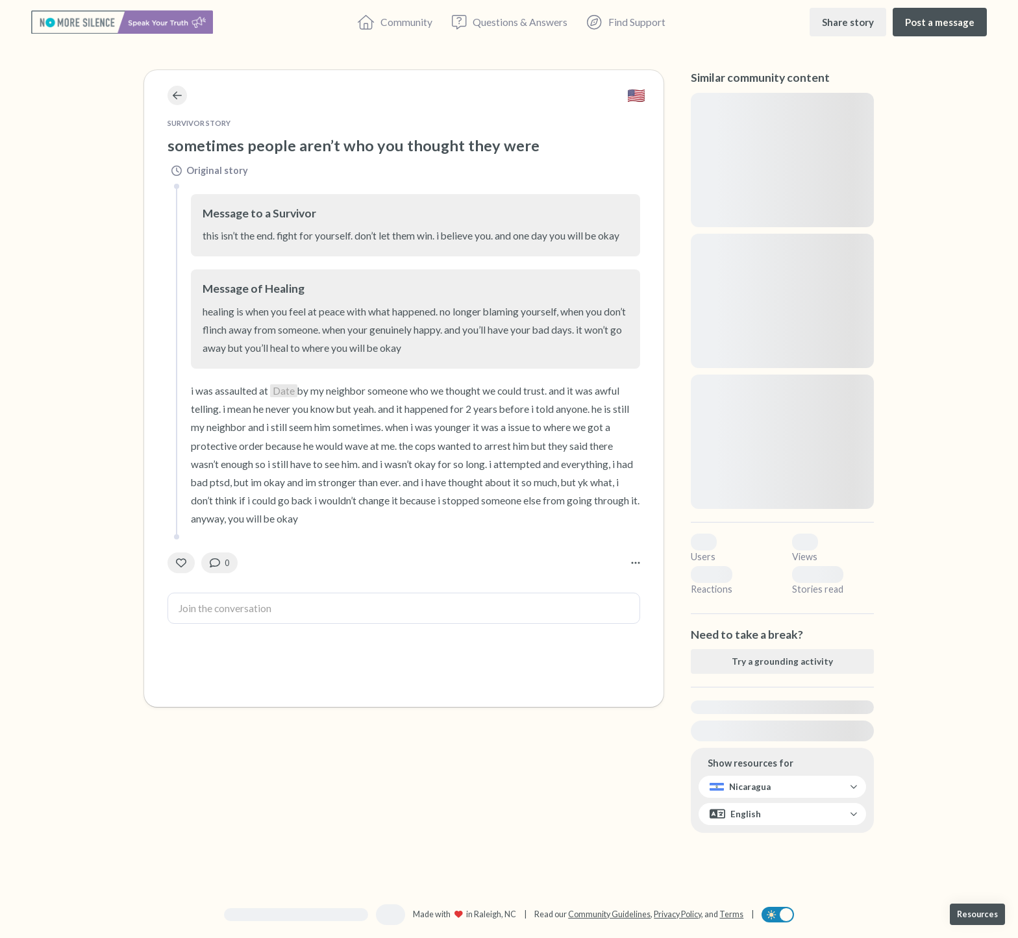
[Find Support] (626, 22)
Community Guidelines (609, 914)
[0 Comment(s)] (219, 562)
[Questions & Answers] (510, 22)
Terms (731, 914)
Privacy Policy (677, 914)
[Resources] (977, 914)
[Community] (395, 22)
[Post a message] (940, 22)
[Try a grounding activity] (782, 661)
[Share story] (848, 22)
